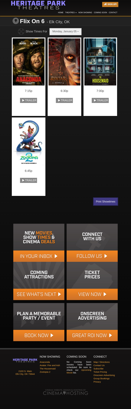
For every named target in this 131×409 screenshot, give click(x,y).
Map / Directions (102, 362)
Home (60, 13)
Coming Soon (100, 13)
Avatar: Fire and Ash (50, 365)
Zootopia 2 (45, 372)
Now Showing (85, 13)
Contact (113, 13)
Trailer (29, 100)
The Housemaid (48, 368)
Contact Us (99, 365)
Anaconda (45, 362)
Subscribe (99, 368)
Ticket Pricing (100, 372)
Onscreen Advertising (104, 375)
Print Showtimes (105, 201)
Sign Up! (110, 4)
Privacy (97, 381)
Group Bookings (102, 378)
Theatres (71, 13)
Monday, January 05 (65, 31)
